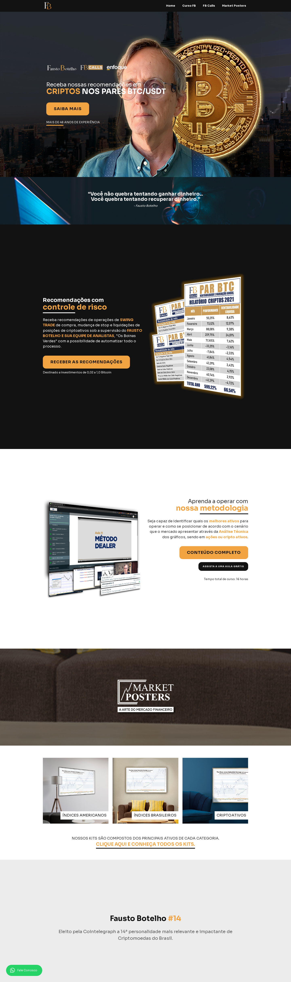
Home (170, 5)
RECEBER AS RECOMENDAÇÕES (86, 362)
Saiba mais (68, 108)
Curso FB (189, 5)
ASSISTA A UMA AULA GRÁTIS (223, 566)
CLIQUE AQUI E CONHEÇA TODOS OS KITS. (145, 844)
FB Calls (209, 5)
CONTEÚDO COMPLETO (214, 552)
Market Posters (234, 5)
